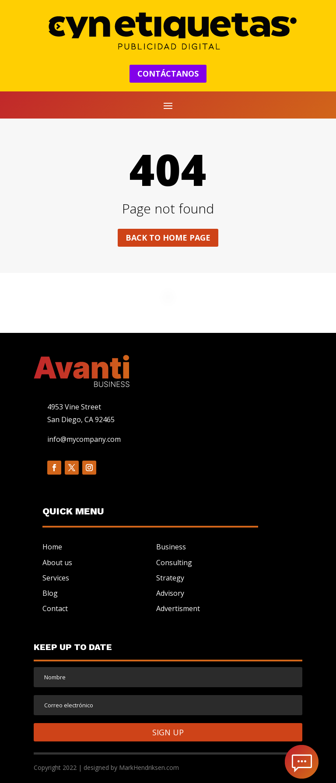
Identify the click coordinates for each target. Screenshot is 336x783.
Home (52, 547)
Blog (50, 593)
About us (57, 562)
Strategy (170, 578)
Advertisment (178, 608)
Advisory (170, 593)
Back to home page (168, 237)
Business (171, 547)
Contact (55, 608)
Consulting (174, 562)
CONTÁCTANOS (168, 73)
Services (55, 578)
